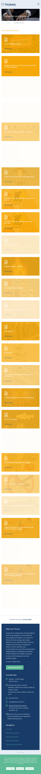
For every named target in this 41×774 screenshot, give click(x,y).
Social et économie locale (14, 744)
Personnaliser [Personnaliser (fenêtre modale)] (29, 768)
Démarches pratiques (12, 733)
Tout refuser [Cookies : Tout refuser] (20, 768)
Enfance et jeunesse (12, 737)
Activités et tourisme (12, 740)
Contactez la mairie (14, 667)
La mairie (9, 729)
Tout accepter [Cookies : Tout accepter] (10, 768)
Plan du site (20, 752)
